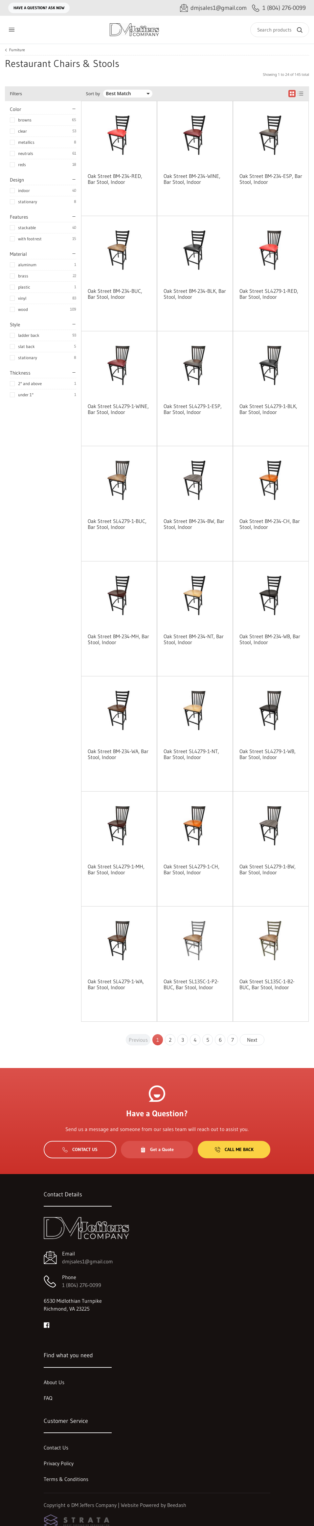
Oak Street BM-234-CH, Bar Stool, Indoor (269, 524)
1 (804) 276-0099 (81, 1285)
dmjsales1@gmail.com (87, 1261)
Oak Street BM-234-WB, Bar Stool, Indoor (269, 639)
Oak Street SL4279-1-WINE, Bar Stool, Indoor (118, 409)
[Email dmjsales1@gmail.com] (213, 8)
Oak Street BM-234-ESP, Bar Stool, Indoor (270, 179)
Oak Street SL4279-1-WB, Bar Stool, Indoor (267, 754)
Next (252, 1039)
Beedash (176, 1505)
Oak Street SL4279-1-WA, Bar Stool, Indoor (116, 984)
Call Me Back (234, 1149)
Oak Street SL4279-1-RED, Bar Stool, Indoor (268, 294)
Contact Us (80, 1149)
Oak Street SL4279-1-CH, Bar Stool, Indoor (191, 869)
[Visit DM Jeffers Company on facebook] (47, 1324)
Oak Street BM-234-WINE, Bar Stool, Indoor (192, 179)
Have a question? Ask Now (38, 7)
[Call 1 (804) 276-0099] (279, 8)
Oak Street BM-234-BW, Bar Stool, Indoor (194, 524)
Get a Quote (157, 1149)
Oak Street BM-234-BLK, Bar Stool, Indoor (195, 294)
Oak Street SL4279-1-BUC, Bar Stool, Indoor (117, 524)
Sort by (93, 93)
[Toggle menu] (11, 30)
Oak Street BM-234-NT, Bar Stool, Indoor (194, 639)
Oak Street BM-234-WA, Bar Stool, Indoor (118, 754)
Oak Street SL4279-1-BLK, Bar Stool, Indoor (268, 409)
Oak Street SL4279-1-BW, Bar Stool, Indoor (267, 869)
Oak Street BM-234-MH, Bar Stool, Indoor (118, 639)
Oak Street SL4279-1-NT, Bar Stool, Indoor (191, 754)
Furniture (17, 50)
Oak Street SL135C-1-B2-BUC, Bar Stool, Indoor (267, 984)
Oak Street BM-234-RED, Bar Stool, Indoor (115, 179)
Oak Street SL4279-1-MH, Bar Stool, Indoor (116, 869)
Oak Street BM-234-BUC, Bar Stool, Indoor (115, 294)
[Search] (279, 29)
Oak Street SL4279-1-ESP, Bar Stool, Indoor (193, 409)
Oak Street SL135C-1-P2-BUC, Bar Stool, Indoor (191, 984)
